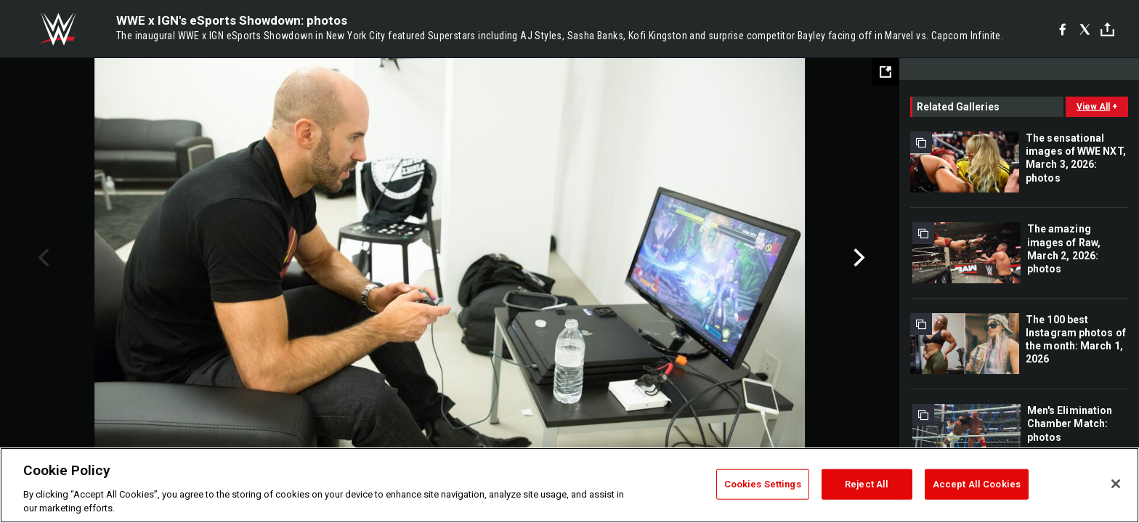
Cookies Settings (762, 484)
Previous (41, 258)
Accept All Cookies (977, 484)
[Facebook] (1062, 29)
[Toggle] (1107, 29)
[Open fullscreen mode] (885, 72)
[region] (569, 485)
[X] (1085, 29)
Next (857, 258)
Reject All (866, 484)
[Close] (1116, 484)
